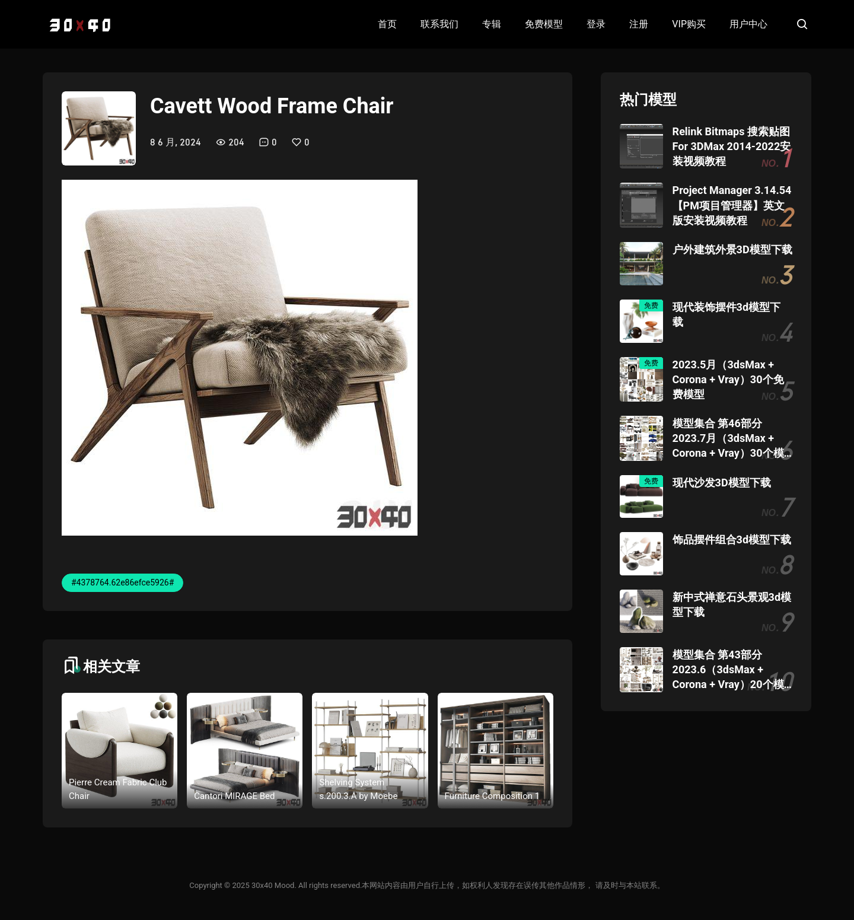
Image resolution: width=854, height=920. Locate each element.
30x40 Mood (272, 885)
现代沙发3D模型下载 (722, 482)
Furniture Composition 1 (492, 796)
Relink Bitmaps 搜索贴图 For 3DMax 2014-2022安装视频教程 (732, 146)
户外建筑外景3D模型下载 (732, 249)
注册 (638, 24)
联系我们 (439, 24)
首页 (387, 24)
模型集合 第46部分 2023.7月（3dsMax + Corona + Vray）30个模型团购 (728, 439)
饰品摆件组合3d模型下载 (732, 539)
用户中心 (748, 24)
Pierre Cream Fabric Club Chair (118, 789)
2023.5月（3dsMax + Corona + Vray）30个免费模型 (728, 379)
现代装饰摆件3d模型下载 (726, 314)
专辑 (491, 24)
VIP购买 (689, 24)
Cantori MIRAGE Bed (234, 796)
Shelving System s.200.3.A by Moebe (358, 789)
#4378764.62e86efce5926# (122, 582)
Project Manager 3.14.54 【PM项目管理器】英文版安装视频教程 (732, 205)
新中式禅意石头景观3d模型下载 (732, 604)
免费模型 (544, 24)
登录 (596, 24)
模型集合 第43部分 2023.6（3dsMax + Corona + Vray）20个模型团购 (728, 670)
